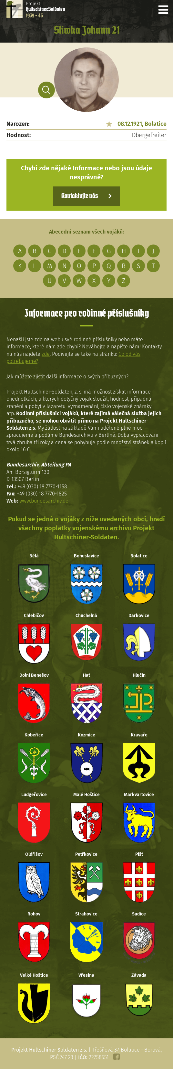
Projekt (45, 9)
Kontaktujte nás (79, 196)
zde (46, 354)
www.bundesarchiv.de (43, 501)
